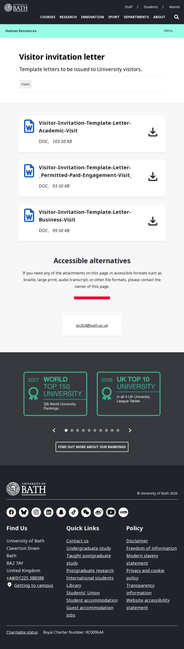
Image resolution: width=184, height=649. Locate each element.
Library (73, 585)
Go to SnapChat (61, 512)
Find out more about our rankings (92, 446)
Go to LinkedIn (48, 512)
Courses (47, 17)
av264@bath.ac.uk (92, 325)
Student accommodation (92, 600)
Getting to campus (33, 585)
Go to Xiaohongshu (123, 512)
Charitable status (22, 632)
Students (151, 7)
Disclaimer (137, 541)
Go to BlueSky (24, 512)
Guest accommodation (89, 607)
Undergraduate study (88, 548)
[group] (55, 394)
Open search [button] (177, 17)
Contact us (77, 541)
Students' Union (83, 593)
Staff (128, 7)
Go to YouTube (111, 512)
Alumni (174, 7)
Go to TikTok (73, 512)
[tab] (66, 430)
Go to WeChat (86, 512)
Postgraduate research (90, 570)
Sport (114, 17)
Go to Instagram (36, 512)
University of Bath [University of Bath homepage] (17, 7)
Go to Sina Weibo (98, 512)
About (159, 17)
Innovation (92, 17)
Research (68, 17)
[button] (54, 430)
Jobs (70, 615)
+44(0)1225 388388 (25, 578)
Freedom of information (151, 548)
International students (90, 578)
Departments (136, 17)
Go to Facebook (11, 512)
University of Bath (28, 488)
